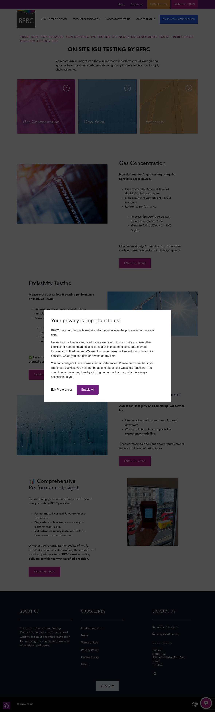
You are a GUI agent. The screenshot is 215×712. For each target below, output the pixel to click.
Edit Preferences (62, 389)
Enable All (87, 389)
